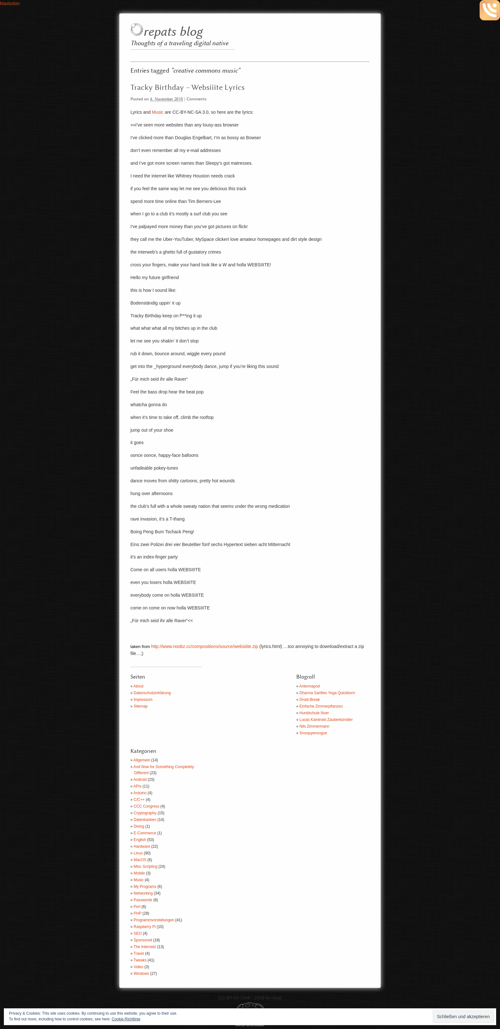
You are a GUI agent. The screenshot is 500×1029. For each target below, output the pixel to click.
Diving (139, 826)
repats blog (172, 32)
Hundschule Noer (314, 713)
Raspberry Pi (145, 927)
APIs (137, 786)
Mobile (139, 873)
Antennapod (309, 686)
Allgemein (141, 760)
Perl (137, 906)
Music (158, 112)
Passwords (143, 900)
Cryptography (145, 813)
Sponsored (143, 940)
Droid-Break (309, 699)
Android (139, 779)
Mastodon (9, 3)
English (140, 840)
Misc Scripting (146, 866)
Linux (138, 853)
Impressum (143, 699)
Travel (139, 953)
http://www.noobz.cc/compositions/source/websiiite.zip (204, 646)
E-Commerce (145, 833)
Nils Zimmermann (314, 726)
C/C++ (139, 799)
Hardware (142, 846)
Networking (143, 893)
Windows (141, 973)
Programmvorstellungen (154, 920)
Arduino (139, 793)
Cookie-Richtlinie (126, 1019)
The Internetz (145, 947)
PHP (137, 913)
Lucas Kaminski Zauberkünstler (326, 719)
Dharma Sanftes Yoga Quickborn (327, 693)
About (138, 686)
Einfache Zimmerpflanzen (321, 706)
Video (138, 967)
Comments (197, 99)
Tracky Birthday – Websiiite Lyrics (187, 87)
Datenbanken (145, 819)
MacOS (140, 860)
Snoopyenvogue (313, 733)
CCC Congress (146, 806)
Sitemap (141, 706)
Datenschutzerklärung (152, 693)
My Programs (145, 886)
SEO (138, 933)
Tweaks (140, 960)
